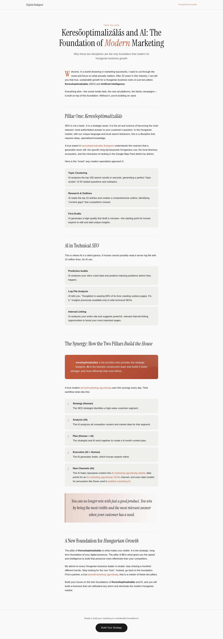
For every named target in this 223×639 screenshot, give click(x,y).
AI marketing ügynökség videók (128, 473)
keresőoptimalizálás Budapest (98, 145)
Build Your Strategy (111, 627)
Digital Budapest (34, 5)
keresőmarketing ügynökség (96, 387)
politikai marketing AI (119, 481)
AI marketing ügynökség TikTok (103, 477)
